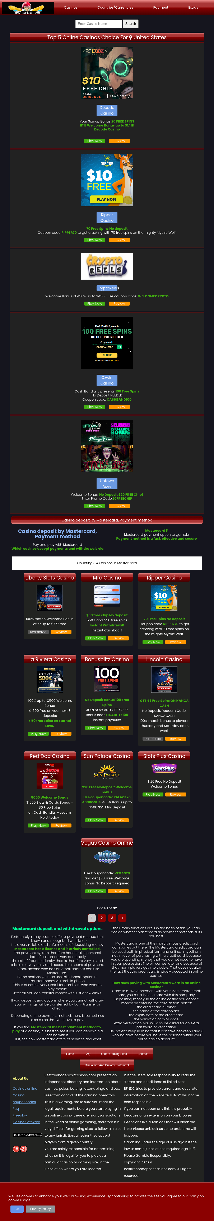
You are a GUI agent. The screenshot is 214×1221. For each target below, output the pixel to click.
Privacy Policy (40, 1209)
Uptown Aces (107, 483)
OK (17, 1209)
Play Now (94, 141)
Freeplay (20, 1115)
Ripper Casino (107, 217)
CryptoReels (107, 288)
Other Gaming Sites (114, 1054)
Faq (16, 1108)
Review (119, 141)
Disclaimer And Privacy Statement (107, 1065)
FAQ (87, 1054)
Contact (143, 1054)
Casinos (70, 7)
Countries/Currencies (115, 7)
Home (70, 1054)
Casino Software (26, 1122)
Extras (193, 7)
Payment (160, 7)
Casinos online (25, 1088)
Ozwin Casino (107, 380)
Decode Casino (107, 110)
